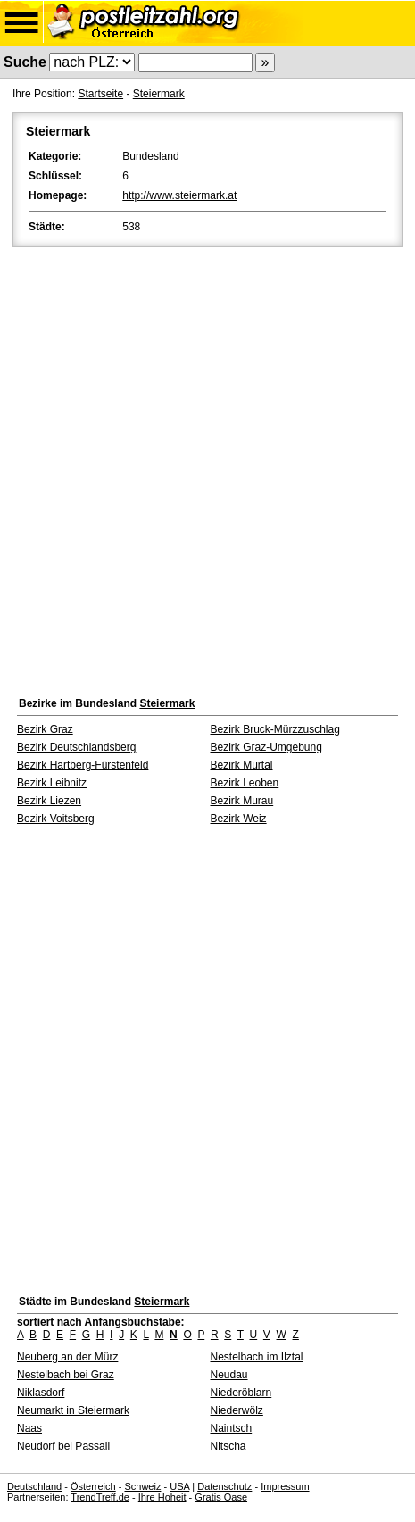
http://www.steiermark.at (179, 195)
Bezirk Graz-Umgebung (266, 747)
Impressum (285, 1486)
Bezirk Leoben (245, 783)
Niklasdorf (40, 1392)
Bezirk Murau (242, 800)
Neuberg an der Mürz (67, 1357)
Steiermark (159, 93)
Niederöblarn (241, 1392)
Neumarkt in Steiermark (73, 1410)
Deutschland (34, 1486)
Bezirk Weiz (239, 818)
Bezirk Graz (45, 729)
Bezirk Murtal (242, 765)
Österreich (93, 1486)
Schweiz (142, 1486)
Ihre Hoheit (162, 1497)
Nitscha (228, 1446)
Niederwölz (237, 1410)
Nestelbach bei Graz (65, 1374)
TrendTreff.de (100, 1497)
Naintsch (232, 1428)
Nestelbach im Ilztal (257, 1357)
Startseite (100, 93)
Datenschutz (224, 1486)
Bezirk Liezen (49, 800)
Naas (29, 1428)
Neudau (229, 1374)
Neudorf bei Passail (63, 1446)
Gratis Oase (221, 1497)
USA (179, 1486)
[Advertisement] (207, 467)
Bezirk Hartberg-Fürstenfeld (82, 765)
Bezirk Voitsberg (56, 818)
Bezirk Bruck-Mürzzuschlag (275, 729)
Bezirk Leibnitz (52, 783)
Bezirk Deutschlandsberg (76, 747)
